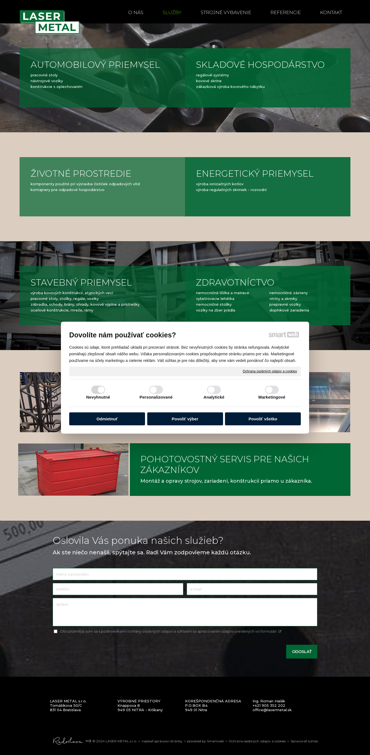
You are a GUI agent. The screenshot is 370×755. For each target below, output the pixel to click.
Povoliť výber (185, 419)
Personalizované (156, 397)
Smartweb (215, 741)
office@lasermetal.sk (272, 710)
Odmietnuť (107, 419)
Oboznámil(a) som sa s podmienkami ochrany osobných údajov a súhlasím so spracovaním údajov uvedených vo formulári (170, 631)
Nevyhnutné (98, 397)
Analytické (213, 397)
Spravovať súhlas (304, 741)
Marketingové (271, 397)
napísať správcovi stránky (162, 741)
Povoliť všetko (263, 419)
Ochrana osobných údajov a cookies (270, 371)
